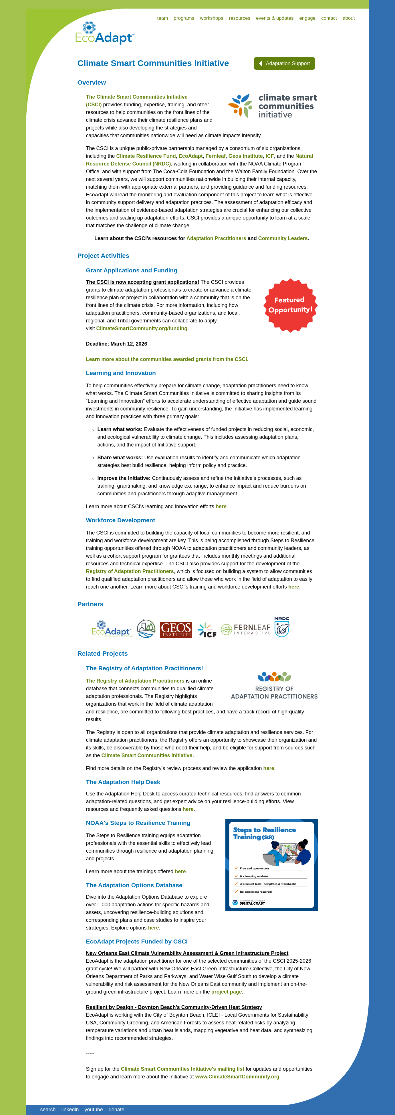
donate (116, 1109)
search (48, 1109)
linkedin (70, 1109)
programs (184, 18)
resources (239, 18)
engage (307, 18)
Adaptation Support (284, 63)
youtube (94, 1109)
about (349, 18)
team (162, 18)
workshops (211, 18)
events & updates (274, 18)
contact (329, 18)
